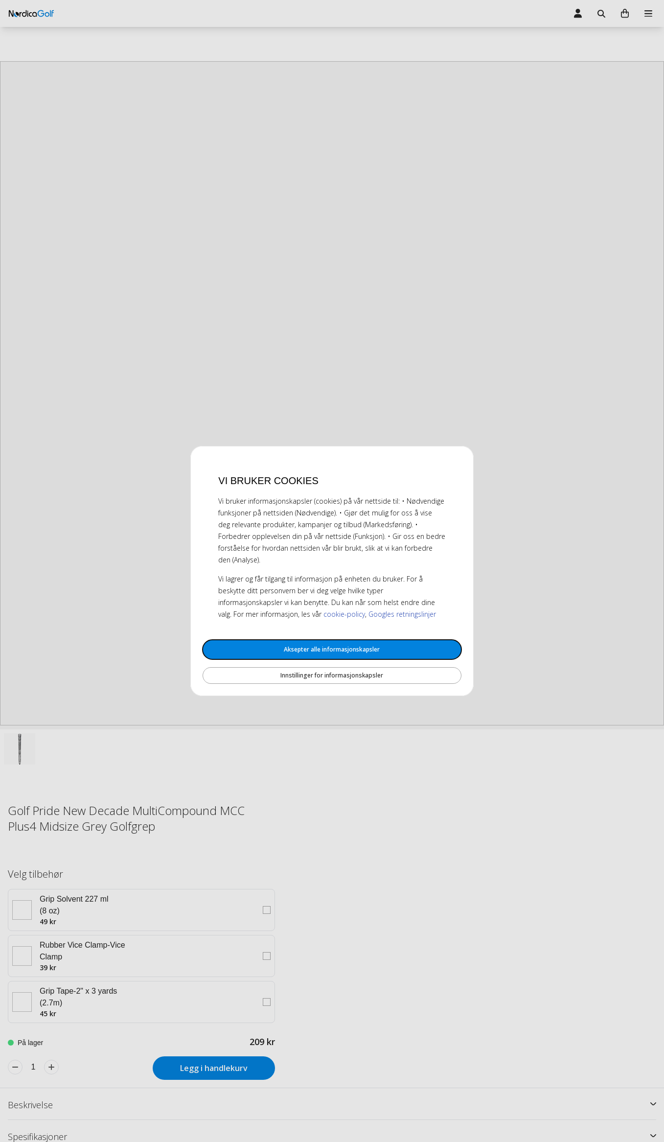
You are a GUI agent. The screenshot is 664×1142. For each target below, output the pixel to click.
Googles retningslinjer (402, 614)
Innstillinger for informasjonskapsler (331, 675)
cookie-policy (344, 614)
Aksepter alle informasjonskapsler (332, 649)
